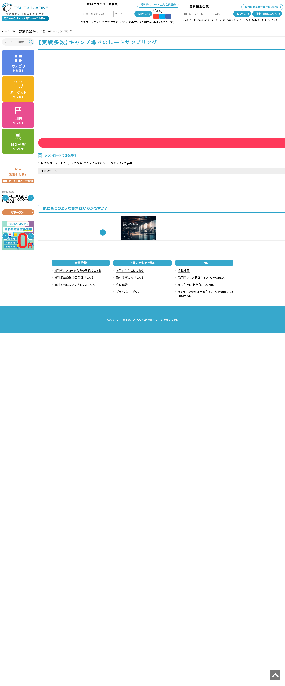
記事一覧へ (17, 411)
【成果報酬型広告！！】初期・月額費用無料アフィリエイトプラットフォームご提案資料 (226, 262)
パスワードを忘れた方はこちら (99, 22)
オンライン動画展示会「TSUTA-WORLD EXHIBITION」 (205, 647)
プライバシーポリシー (129, 645)
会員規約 (122, 638)
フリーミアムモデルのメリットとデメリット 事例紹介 (25, 294)
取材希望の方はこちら (130, 631)
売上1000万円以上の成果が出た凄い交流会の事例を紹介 (25, 222)
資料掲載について (266, 13)
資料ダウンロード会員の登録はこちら (77, 624)
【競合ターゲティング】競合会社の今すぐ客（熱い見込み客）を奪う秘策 (25, 398)
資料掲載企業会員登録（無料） (261, 7)
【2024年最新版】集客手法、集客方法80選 (25, 351)
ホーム (6, 31)
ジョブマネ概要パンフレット (98, 301)
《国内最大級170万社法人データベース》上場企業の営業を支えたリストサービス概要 (142, 262)
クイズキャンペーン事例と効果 (25, 313)
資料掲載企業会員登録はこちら (74, 631)
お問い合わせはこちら (130, 624)
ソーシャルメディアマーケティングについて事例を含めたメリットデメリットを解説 (25, 269)
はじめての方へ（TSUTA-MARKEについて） (147, 22)
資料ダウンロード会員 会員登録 (158, 4)
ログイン (142, 13)
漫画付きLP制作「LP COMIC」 (197, 638)
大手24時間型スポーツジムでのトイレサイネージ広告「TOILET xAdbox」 (227, 306)
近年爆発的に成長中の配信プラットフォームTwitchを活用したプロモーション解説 (141, 306)
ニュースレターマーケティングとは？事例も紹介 (25, 245)
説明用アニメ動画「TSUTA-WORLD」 (202, 631)
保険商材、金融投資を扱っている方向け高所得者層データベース (25, 373)
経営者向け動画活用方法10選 (100, 258)
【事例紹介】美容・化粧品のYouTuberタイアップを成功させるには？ (57, 306)
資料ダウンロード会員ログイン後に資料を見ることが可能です (80, 144)
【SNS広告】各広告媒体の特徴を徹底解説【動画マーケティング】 (57, 262)
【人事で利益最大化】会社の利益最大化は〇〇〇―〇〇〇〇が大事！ (25, 198)
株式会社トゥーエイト (54, 178)
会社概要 (184, 624)
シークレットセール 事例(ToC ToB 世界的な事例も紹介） (25, 332)
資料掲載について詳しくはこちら (74, 638)
